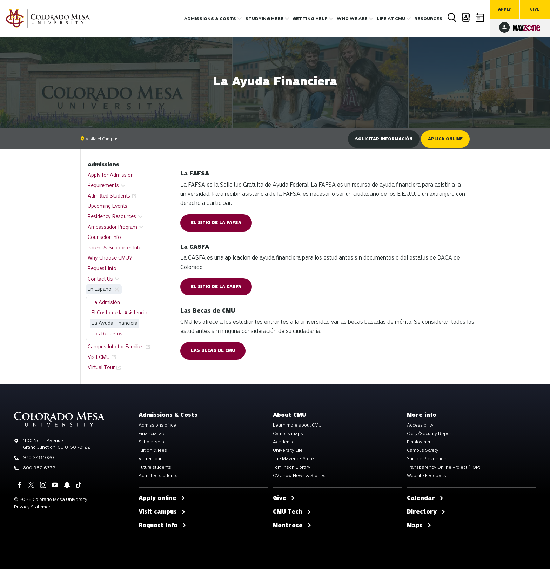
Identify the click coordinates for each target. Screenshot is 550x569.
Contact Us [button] (100, 279)
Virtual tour (150, 459)
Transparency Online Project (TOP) (444, 467)
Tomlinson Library (291, 467)
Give (535, 9)
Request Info (102, 268)
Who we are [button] (352, 18)
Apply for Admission (111, 175)
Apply (504, 9)
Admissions (103, 164)
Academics (285, 442)
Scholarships (153, 442)
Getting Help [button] (310, 18)
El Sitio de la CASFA (216, 286)
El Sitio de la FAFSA (216, 222)
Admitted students (158, 475)
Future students (155, 467)
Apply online (162, 498)
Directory (466, 17)
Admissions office (157, 425)
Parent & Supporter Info (115, 248)
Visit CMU (99, 357)
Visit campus (162, 512)
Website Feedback (426, 475)
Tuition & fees (153, 450)
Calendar (480, 17)
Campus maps (288, 433)
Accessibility (420, 425)
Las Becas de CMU (213, 350)
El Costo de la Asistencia (119, 312)
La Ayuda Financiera (115, 323)
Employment (420, 442)
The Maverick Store (293, 459)
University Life (288, 450)
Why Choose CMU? (110, 258)
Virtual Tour (101, 367)
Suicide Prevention (427, 459)
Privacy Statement (33, 507)
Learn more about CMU (297, 425)
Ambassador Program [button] (112, 227)
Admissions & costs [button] (210, 18)
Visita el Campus (99, 138)
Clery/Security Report (430, 433)
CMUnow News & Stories (299, 475)
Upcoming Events (107, 206)
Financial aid (152, 433)
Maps (419, 525)
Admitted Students (109, 196)
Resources (428, 18)
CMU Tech (292, 512)
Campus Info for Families (116, 346)
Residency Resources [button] (112, 216)
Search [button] (452, 17)
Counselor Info (104, 237)
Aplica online (445, 138)
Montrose (292, 525)
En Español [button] (100, 289)
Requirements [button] (103, 185)
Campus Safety (422, 450)
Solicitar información (383, 138)
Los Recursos (107, 333)
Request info (162, 525)
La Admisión (106, 302)
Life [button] (391, 18)
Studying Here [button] (264, 18)
